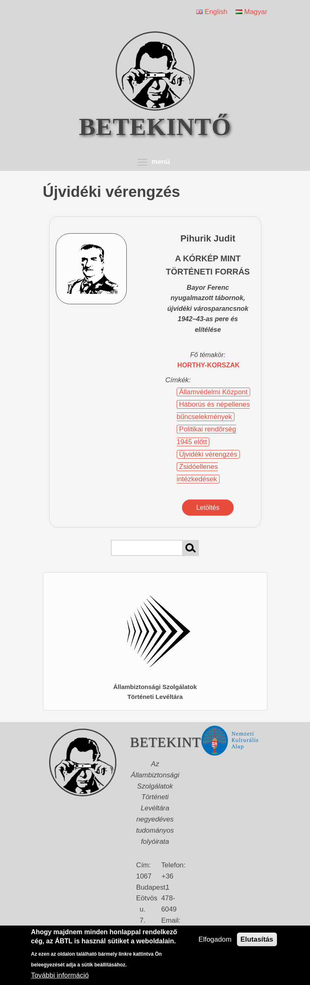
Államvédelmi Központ (213, 392)
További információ (60, 975)
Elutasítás (257, 939)
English (211, 12)
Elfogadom (215, 939)
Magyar (251, 12)
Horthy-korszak (208, 365)
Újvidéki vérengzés (208, 454)
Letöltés (207, 507)
